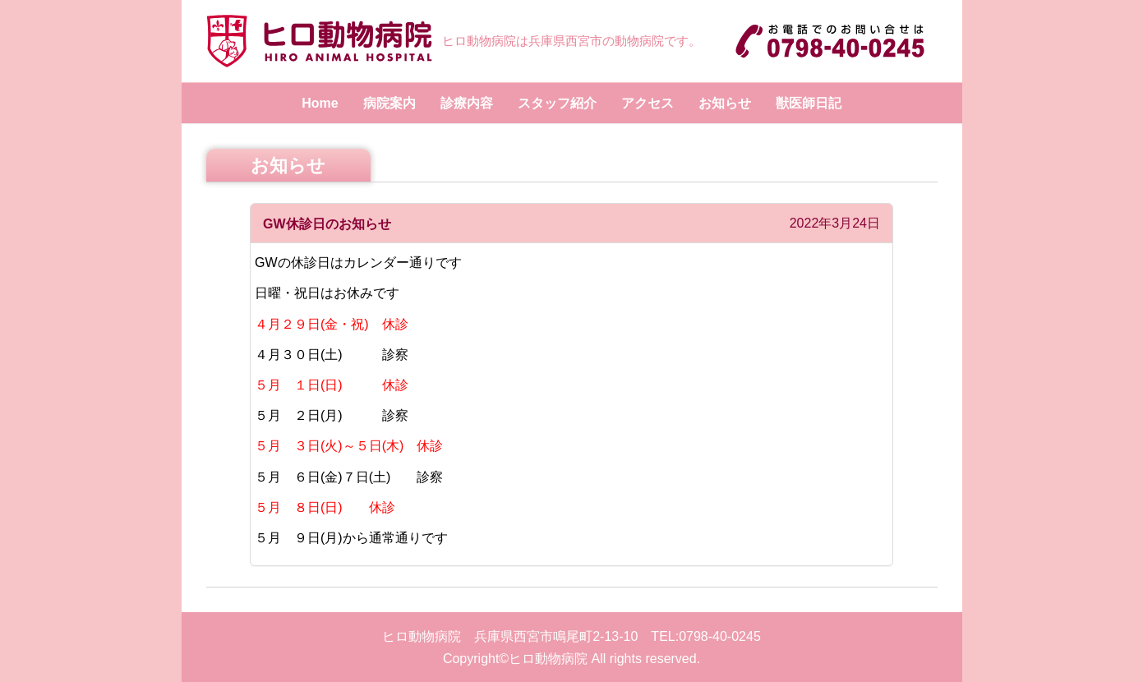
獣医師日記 (808, 103)
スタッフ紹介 (557, 103)
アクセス (647, 103)
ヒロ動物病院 (548, 659)
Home (320, 103)
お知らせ (724, 103)
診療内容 (466, 103)
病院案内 (389, 103)
